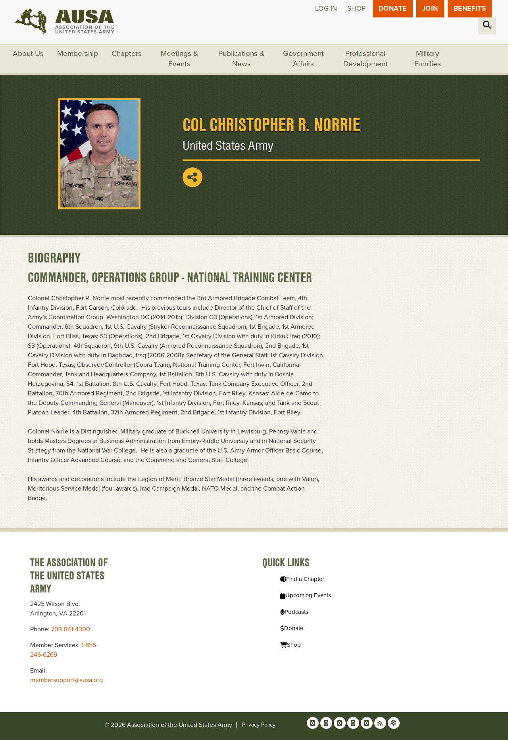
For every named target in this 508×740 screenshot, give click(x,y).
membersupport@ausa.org (66, 680)
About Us (28, 53)
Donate (393, 8)
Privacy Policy (258, 724)
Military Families (427, 58)
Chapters (127, 53)
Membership (77, 53)
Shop (356, 8)
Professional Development (365, 58)
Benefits (470, 8)
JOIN (430, 8)
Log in (326, 8)
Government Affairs (303, 58)
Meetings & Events (179, 58)
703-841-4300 (70, 629)
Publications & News (241, 58)
